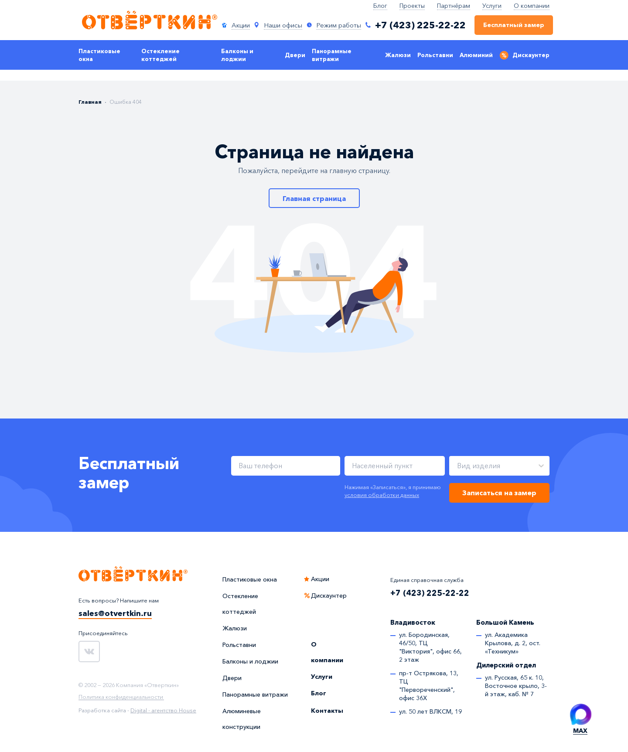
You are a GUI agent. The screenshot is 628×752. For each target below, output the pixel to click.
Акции (320, 579)
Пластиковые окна (99, 55)
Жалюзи (398, 54)
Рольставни (435, 54)
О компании (532, 6)
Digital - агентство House (163, 710)
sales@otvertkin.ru (115, 613)
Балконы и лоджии (237, 55)
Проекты (412, 6)
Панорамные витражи (332, 55)
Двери (295, 54)
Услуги (492, 6)
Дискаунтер (531, 54)
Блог (380, 6)
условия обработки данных (382, 494)
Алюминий (476, 54)
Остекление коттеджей (160, 55)
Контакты (327, 711)
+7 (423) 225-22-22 (429, 593)
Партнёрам (453, 6)
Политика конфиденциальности (120, 697)
